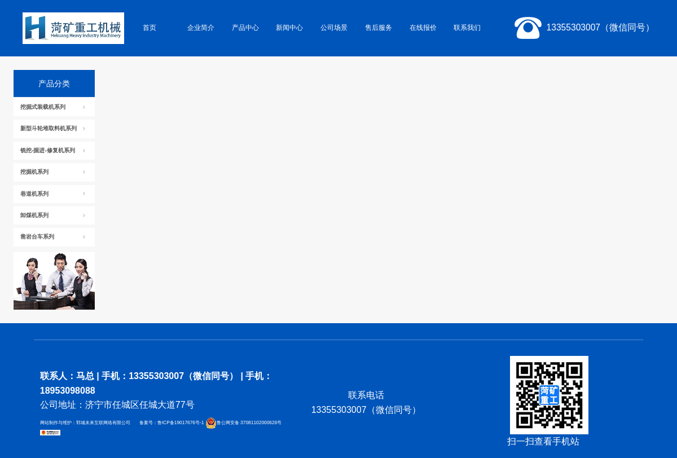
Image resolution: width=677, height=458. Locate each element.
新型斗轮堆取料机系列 (48, 128)
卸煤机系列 (34, 215)
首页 (149, 28)
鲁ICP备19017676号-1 (181, 422)
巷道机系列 (34, 194)
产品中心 (245, 28)
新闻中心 (289, 28)
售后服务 (378, 28)
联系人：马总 (67, 376)
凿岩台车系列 (37, 237)
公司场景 (334, 28)
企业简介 (200, 28)
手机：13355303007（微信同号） (170, 376)
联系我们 (467, 28)
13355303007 (582, 28)
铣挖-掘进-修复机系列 (47, 150)
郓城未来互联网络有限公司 (103, 422)
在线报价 (423, 28)
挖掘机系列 (34, 172)
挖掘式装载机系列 (42, 107)
